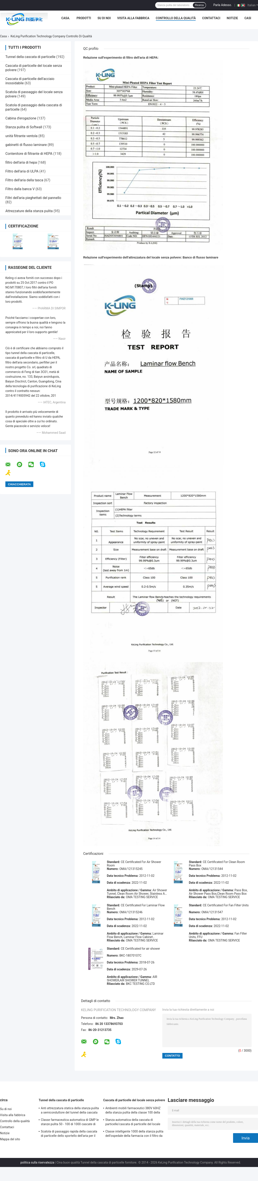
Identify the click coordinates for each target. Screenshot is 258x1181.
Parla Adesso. (222, 5)
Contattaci (211, 18)
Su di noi (104, 18)
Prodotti (84, 18)
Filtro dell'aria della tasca (24, 180)
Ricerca (199, 5)
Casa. (65, 18)
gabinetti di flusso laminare (26, 145)
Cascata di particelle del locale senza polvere (134, 1100)
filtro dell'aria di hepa (21, 162)
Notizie (232, 18)
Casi (247, 18)
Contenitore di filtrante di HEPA (28, 154)
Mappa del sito (10, 1139)
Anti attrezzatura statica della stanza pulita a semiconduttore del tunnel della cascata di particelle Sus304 (70, 1110)
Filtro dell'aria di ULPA (21, 171)
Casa (3, 36)
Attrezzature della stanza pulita (29, 211)
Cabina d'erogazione (20, 118)
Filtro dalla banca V (20, 189)
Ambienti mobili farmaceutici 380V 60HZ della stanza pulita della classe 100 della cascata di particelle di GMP (133, 1110)
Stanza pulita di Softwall (23, 127)
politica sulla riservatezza (37, 1162)
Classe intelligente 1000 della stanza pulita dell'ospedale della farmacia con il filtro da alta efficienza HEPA (134, 1134)
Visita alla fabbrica (133, 18)
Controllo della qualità (176, 18)
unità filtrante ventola (21, 136)
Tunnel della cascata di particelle (30, 57)
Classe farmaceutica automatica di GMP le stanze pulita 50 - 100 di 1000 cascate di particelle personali (70, 1122)
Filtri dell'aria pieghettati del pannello (33, 198)
